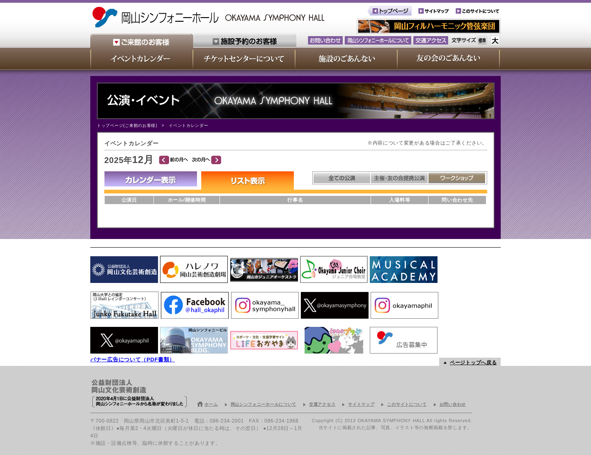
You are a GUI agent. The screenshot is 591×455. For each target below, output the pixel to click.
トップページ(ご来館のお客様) (127, 125)
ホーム (211, 404)
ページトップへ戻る (473, 362)
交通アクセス (322, 404)
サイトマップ (361, 404)
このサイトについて (406, 404)
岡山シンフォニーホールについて (264, 404)
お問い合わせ (453, 404)
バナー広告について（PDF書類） (132, 359)
